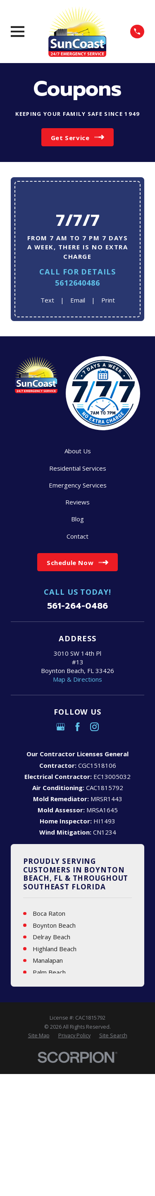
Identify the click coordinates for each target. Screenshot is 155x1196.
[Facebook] (77, 726)
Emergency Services (78, 485)
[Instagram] (94, 726)
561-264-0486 (77, 606)
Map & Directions (77, 679)
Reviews (77, 502)
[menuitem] (39, 1035)
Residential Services (77, 468)
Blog (77, 519)
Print (108, 300)
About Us (77, 451)
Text (47, 300)
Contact (77, 536)
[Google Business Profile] (60, 726)
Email (77, 300)
